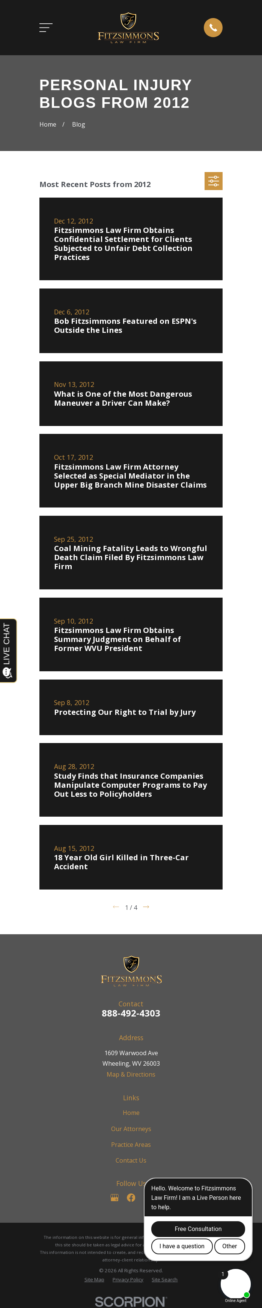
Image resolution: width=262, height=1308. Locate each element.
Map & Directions (131, 1074)
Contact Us (131, 1160)
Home (131, 1113)
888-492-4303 (131, 1013)
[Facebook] (131, 1197)
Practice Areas (131, 1144)
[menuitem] (94, 1279)
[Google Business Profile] (114, 1197)
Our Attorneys (131, 1129)
